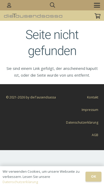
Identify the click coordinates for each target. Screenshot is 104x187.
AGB (95, 135)
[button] (52, 5)
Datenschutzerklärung (82, 122)
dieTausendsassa (43, 97)
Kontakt (92, 97)
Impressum (90, 110)
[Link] (9, 5)
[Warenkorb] (97, 16)
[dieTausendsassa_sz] (33, 16)
